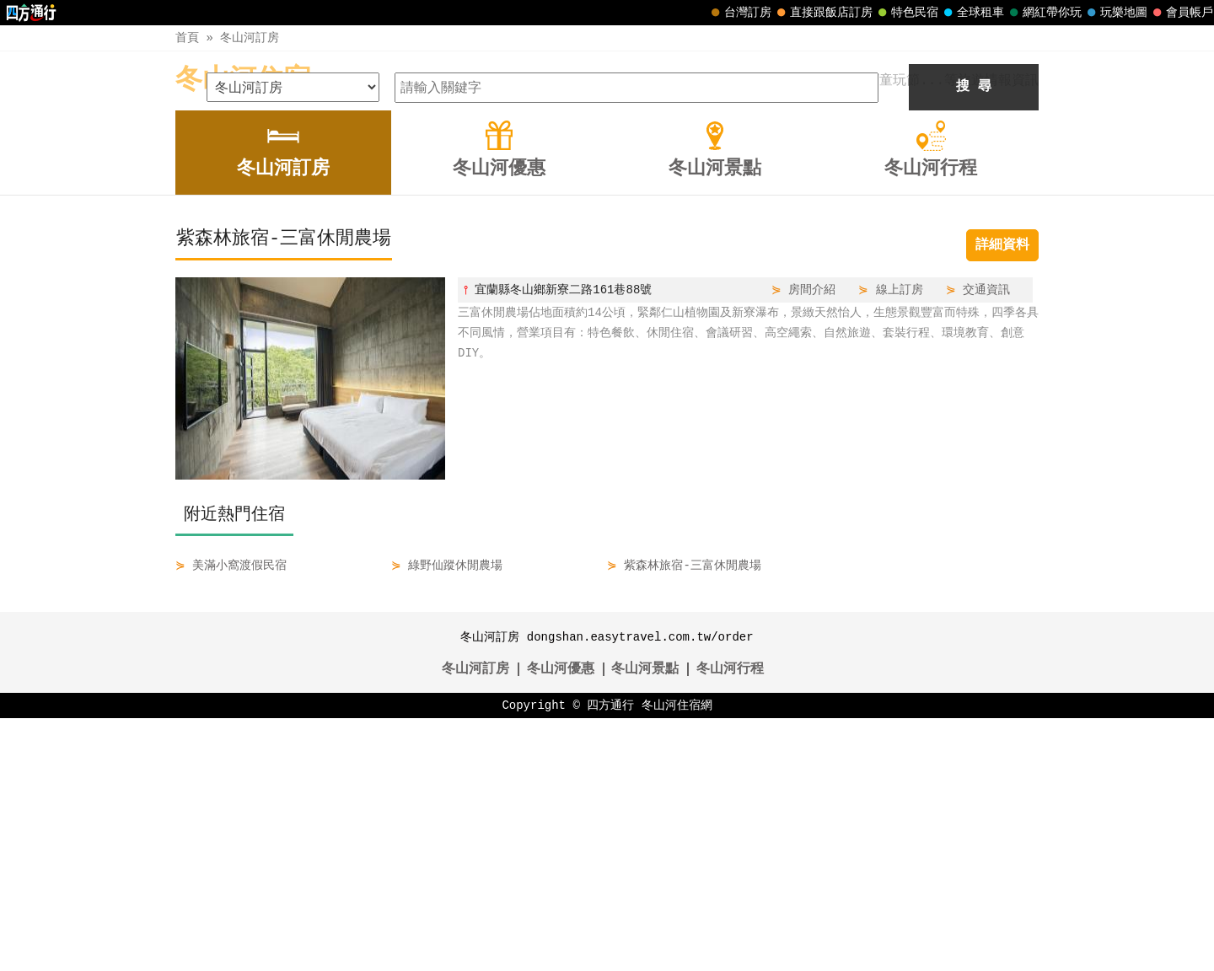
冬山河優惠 (560, 922)
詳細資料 (1002, 498)
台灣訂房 (739, 12)
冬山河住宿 (242, 80)
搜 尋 (973, 339)
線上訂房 (899, 542)
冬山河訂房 (249, 38)
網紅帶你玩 (1044, 12)
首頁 (187, 38)
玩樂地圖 (1115, 12)
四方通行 (610, 958)
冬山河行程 (730, 922)
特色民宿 (906, 12)
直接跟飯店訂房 (823, 12)
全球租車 (972, 12)
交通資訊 (986, 542)
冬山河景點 (645, 922)
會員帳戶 (1181, 12)
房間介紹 (811, 542)
